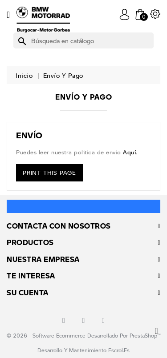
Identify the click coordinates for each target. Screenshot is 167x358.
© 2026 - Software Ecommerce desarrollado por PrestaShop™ (83, 335)
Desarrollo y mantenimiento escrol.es (83, 350)
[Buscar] (83, 40)
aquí (129, 152)
